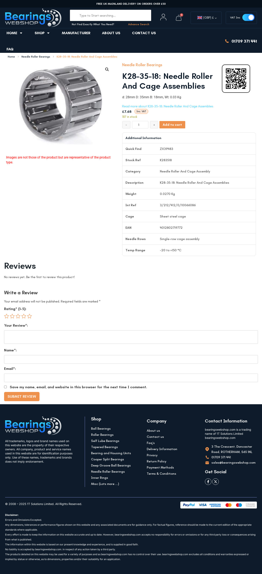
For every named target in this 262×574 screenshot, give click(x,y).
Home (15, 33)
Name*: (10, 350)
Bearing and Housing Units (111, 453)
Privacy (152, 455)
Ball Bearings (101, 428)
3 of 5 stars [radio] (18, 316)
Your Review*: (16, 325)
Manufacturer (76, 33)
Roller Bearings (102, 435)
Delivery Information (162, 449)
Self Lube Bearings (105, 441)
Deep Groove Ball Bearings (111, 465)
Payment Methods (160, 467)
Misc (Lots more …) (105, 484)
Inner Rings (99, 478)
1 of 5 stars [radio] (6, 316)
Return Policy (156, 461)
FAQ (10, 49)
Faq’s (151, 443)
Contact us (144, 33)
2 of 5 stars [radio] (12, 316)
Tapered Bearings (104, 447)
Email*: (10, 368)
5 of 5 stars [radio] (29, 316)
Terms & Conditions (161, 474)
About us (111, 33)
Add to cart (172, 125)
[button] (107, 69)
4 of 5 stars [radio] (23, 316)
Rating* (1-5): (15, 309)
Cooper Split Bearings (107, 459)
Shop (42, 33)
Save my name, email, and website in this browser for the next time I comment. (78, 387)
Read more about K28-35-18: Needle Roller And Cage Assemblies (167, 106)
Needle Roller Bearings (35, 56)
